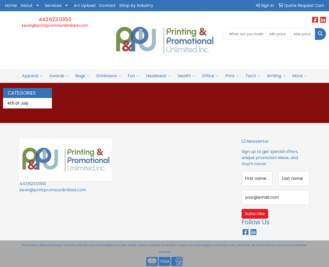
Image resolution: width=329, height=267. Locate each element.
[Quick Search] (244, 34)
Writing (276, 76)
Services (53, 5)
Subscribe (255, 214)
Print (232, 76)
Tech (253, 76)
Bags (82, 76)
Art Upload (84, 5)
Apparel (32, 76)
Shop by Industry (136, 5)
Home (11, 5)
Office (210, 76)
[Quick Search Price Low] (279, 34)
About (26, 5)
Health (186, 76)
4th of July (17, 103)
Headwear (158, 76)
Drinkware (108, 76)
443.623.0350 (55, 19)
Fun (133, 76)
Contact (107, 5)
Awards (59, 76)
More (299, 76)
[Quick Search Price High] (303, 34)
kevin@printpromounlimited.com (55, 25)
